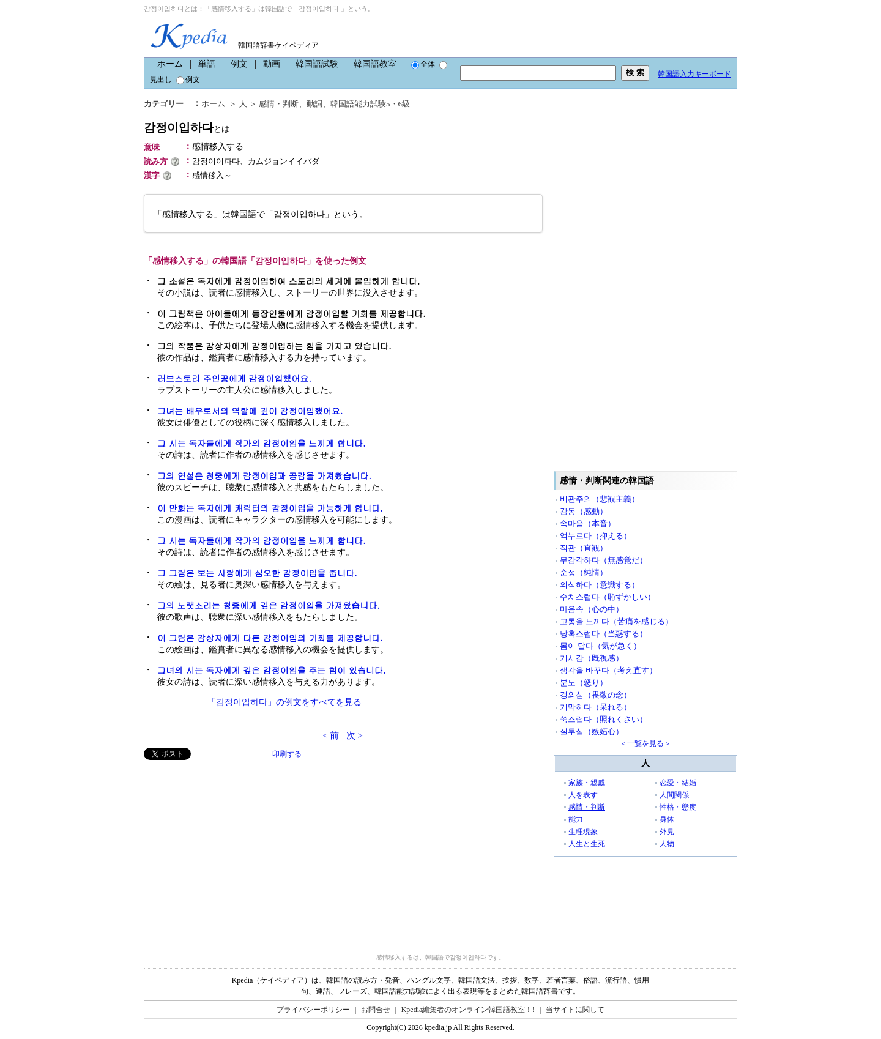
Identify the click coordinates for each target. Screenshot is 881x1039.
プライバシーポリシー (313, 1009)
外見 (667, 831)
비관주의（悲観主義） (599, 499)
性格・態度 (678, 807)
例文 (239, 64)
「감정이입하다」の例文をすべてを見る (284, 702)
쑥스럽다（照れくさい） (603, 719)
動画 (271, 64)
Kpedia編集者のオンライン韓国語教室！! (468, 1009)
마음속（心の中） (591, 609)
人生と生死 (586, 844)
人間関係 (674, 795)
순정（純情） (584, 572)
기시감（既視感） (591, 658)
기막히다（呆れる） (595, 707)
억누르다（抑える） (595, 535)
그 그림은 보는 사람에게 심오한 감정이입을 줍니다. (257, 573)
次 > (354, 735)
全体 (423, 64)
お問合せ (375, 1009)
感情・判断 (279, 103)
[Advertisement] (235, 845)
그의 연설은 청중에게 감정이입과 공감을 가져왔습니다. (264, 475)
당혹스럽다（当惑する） (603, 633)
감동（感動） (584, 511)
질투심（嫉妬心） (591, 731)
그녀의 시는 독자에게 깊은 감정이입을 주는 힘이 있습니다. (271, 670)
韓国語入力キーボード (694, 74)
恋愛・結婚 (678, 782)
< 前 (330, 735)
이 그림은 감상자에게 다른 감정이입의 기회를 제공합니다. (270, 637)
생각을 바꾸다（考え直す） (608, 670)
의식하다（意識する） (599, 584)
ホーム (170, 64)
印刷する (287, 754)
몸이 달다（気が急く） (600, 645)
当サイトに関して (575, 1009)
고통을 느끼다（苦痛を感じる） (616, 621)
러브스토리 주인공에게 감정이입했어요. (234, 378)
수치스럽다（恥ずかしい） (607, 596)
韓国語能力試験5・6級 (370, 103)
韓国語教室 (375, 64)
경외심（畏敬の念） (595, 694)
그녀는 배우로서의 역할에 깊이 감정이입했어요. (250, 410)
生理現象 (583, 831)
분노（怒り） (584, 682)
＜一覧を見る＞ (645, 743)
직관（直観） (584, 548)
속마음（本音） (587, 523)
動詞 (314, 103)
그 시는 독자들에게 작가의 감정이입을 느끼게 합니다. (261, 443)
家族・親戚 (586, 782)
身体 (667, 819)
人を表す (583, 795)
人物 (667, 844)
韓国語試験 (317, 64)
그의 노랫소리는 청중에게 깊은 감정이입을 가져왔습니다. (268, 605)
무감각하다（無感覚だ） (603, 560)
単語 (206, 64)
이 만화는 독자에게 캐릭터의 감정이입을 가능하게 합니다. (270, 508)
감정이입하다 (186, 127)
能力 (575, 819)
